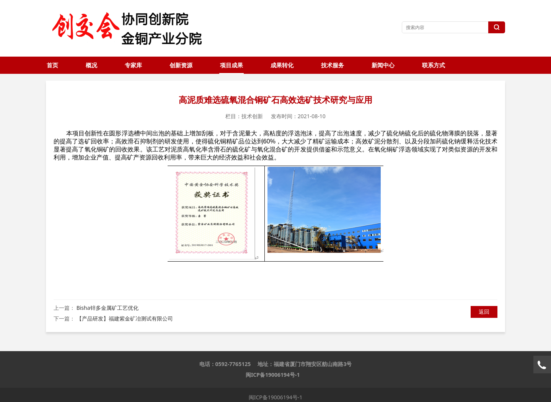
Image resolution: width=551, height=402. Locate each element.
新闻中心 (383, 65)
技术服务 (332, 65)
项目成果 (231, 65)
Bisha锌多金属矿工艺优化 (108, 307)
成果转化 (282, 65)
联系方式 (433, 65)
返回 (484, 311)
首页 (52, 65)
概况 (91, 65)
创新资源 (181, 65)
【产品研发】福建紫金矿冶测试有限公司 (125, 318)
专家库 (133, 65)
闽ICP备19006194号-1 (273, 374)
